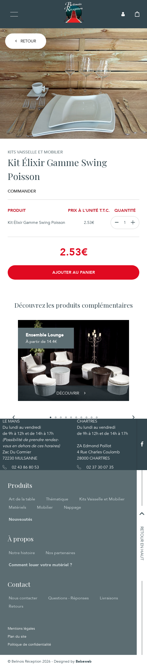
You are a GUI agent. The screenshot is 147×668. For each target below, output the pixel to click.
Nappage (72, 507)
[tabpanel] (73, 360)
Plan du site (17, 636)
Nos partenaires (60, 553)
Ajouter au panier (73, 272)
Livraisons (109, 598)
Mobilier (45, 507)
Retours (16, 606)
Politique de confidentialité (29, 644)
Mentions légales (21, 628)
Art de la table (22, 499)
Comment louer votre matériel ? (40, 565)
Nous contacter (23, 598)
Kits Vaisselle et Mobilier (102, 499)
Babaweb (84, 661)
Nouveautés (20, 519)
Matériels (17, 507)
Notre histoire (22, 553)
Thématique (57, 499)
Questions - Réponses (68, 598)
